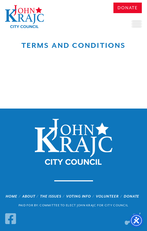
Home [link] (11, 196)
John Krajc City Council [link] (24, 16)
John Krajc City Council (73, 142)
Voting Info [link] (78, 196)
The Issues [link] (50, 196)
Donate (128, 7)
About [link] (28, 196)
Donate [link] (132, 196)
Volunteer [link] (107, 196)
